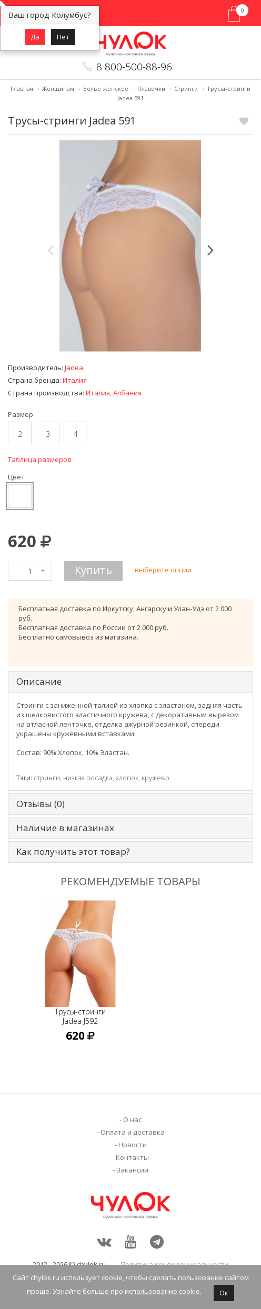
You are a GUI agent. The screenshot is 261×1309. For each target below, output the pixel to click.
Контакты (132, 1157)
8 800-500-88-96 (134, 67)
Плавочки (151, 88)
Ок (223, 1292)
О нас (132, 1119)
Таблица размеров (40, 459)
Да (35, 36)
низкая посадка (88, 777)
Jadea (74, 367)
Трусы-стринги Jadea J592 (80, 1016)
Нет (63, 36)
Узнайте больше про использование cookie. (127, 1290)
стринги (47, 777)
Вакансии (132, 1170)
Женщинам (58, 88)
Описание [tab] (39, 682)
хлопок (127, 777)
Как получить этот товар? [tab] (73, 852)
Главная (22, 88)
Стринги (186, 88)
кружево (155, 777)
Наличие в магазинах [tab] (65, 828)
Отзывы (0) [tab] (40, 804)
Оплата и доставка (133, 1132)
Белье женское (105, 88)
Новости (132, 1144)
